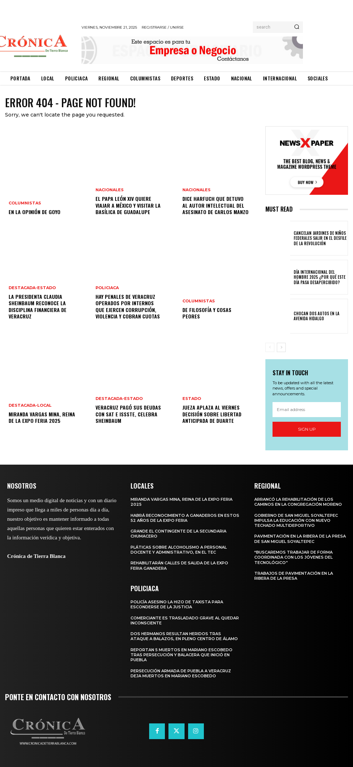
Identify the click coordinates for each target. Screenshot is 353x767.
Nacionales (109, 190)
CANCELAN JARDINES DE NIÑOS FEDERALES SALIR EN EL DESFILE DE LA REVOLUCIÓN (318, 238)
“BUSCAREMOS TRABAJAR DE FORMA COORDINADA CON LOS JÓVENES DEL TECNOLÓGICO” (293, 557)
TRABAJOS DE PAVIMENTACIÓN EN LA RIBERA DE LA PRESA (293, 576)
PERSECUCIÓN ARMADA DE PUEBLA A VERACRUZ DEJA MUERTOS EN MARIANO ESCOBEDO (181, 673)
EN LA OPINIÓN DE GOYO (34, 212)
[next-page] (281, 347)
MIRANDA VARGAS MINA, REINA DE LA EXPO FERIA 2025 (42, 417)
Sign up (307, 429)
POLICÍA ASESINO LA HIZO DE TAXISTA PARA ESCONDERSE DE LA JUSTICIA (177, 604)
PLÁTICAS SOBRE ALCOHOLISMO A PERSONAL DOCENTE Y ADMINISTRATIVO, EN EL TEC (179, 550)
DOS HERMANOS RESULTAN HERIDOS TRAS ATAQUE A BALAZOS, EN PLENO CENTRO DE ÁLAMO (184, 636)
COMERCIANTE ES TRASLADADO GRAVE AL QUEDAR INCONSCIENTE (185, 620)
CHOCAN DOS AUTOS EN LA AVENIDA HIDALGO (315, 316)
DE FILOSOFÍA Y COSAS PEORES (206, 313)
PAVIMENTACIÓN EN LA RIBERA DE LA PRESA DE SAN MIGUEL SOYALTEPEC (300, 539)
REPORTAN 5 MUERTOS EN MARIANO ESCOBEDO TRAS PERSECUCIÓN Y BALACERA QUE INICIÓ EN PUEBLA (181, 655)
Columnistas (25, 204)
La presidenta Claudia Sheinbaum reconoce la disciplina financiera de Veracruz (37, 306)
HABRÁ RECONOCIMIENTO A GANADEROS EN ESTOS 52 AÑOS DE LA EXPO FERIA (185, 518)
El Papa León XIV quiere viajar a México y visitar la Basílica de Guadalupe (128, 205)
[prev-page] (269, 347)
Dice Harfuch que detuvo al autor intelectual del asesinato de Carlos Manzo (215, 205)
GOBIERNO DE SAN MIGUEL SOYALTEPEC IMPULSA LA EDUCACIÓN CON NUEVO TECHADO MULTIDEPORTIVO (296, 520)
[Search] (296, 27)
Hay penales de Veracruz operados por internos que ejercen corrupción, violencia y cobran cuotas (127, 306)
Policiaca (107, 288)
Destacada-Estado (32, 288)
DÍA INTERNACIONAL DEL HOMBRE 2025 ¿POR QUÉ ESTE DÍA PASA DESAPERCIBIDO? (320, 277)
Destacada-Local (30, 405)
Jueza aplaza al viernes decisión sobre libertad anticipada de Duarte (211, 414)
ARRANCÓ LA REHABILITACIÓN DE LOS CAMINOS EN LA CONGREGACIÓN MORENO (298, 502)
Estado (191, 399)
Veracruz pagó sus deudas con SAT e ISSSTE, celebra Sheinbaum (127, 414)
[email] (307, 409)
